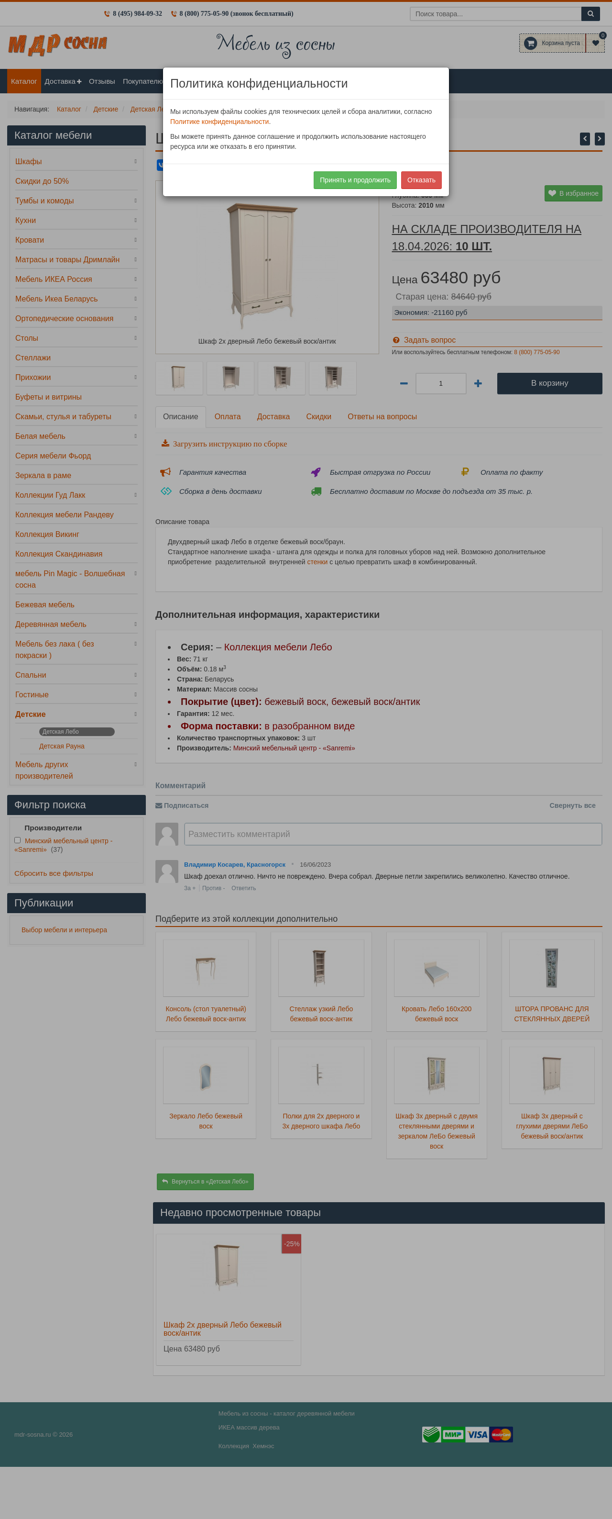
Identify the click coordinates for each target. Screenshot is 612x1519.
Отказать (421, 180)
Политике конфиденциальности (219, 121)
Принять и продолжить (355, 180)
